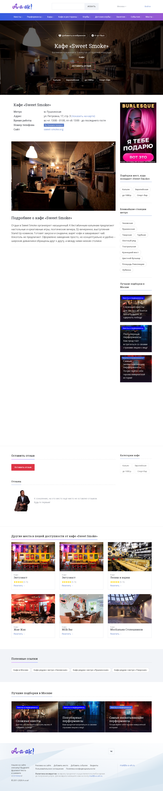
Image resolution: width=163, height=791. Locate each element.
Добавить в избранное (72, 35)
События (136, 16)
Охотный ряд (129, 240)
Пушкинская (128, 229)
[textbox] (68, 4)
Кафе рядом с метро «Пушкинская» (91, 670)
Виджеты (94, 765)
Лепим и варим (120, 577)
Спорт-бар (104, 80)
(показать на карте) (83, 116)
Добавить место (61, 765)
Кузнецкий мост (130, 252)
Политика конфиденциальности (80, 769)
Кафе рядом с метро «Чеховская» (51, 670)
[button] (112, 144)
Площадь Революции (133, 264)
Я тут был (98, 35)
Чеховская (127, 223)
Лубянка (126, 269)
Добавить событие (79, 765)
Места (150, 16)
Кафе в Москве (20, 670)
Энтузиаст (20, 577)
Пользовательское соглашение (49, 769)
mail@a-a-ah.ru (95, 776)
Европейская (72, 80)
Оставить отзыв (81, 66)
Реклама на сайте (43, 765)
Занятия (121, 16)
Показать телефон (54, 125)
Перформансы (35, 16)
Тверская (127, 235)
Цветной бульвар (131, 258)
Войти (148, 6)
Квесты (18, 16)
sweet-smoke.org (53, 129)
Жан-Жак (20, 629)
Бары (50, 16)
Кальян (57, 80)
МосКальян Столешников (126, 629)
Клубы (87, 16)
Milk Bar (67, 629)
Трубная (141, 235)
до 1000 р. (89, 80)
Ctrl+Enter (16, 776)
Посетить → (19, 585)
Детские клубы (103, 16)
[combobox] (68, 6)
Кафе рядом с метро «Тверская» (130, 670)
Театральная (129, 246)
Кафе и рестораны (68, 16)
